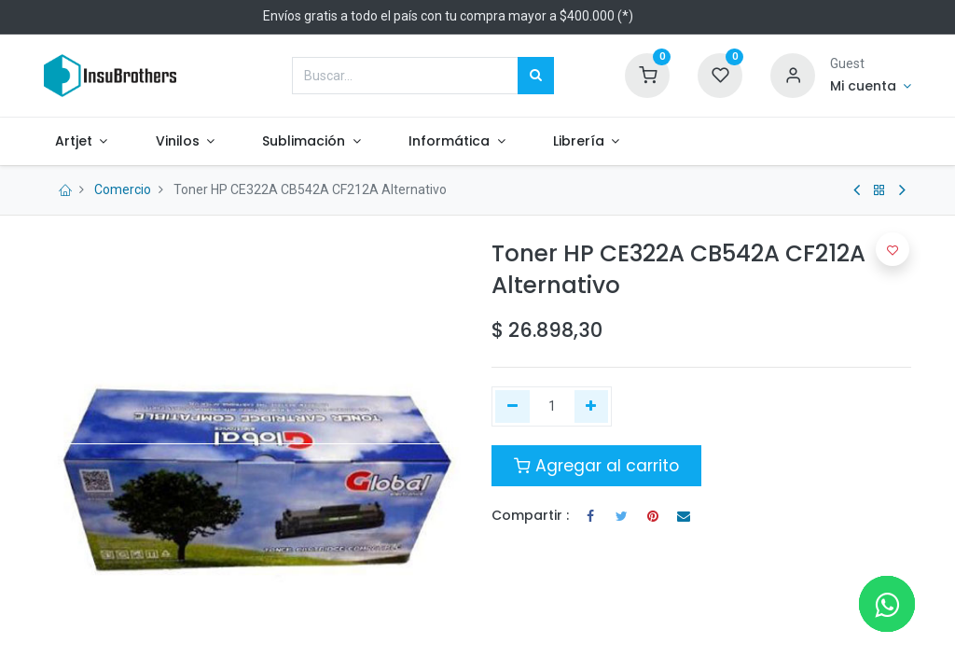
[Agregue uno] (591, 407)
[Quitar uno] (512, 407)
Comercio (122, 189)
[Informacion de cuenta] (870, 86)
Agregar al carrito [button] (596, 466)
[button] (892, 249)
